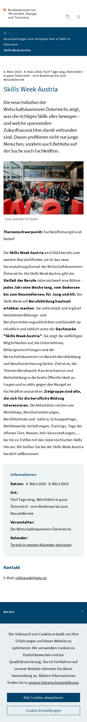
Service (43, 612)
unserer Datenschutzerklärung (53, 682)
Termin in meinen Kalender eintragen (40, 544)
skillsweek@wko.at (31, 577)
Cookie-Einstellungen (43, 710)
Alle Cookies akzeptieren (43, 697)
